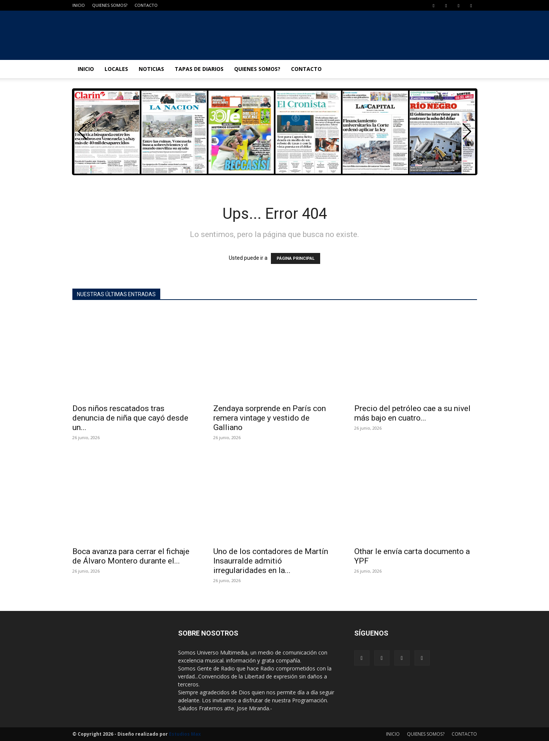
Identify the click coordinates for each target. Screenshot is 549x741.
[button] (467, 131)
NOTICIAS (151, 68)
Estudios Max (185, 734)
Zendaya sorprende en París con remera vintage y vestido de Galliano (269, 418)
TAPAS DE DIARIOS (199, 68)
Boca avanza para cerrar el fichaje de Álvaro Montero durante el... (130, 556)
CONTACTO (146, 5)
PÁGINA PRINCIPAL (295, 258)
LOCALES (116, 68)
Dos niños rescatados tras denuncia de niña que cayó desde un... (130, 418)
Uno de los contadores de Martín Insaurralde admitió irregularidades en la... (270, 561)
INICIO (78, 5)
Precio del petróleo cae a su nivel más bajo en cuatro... (412, 413)
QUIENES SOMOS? (109, 5)
